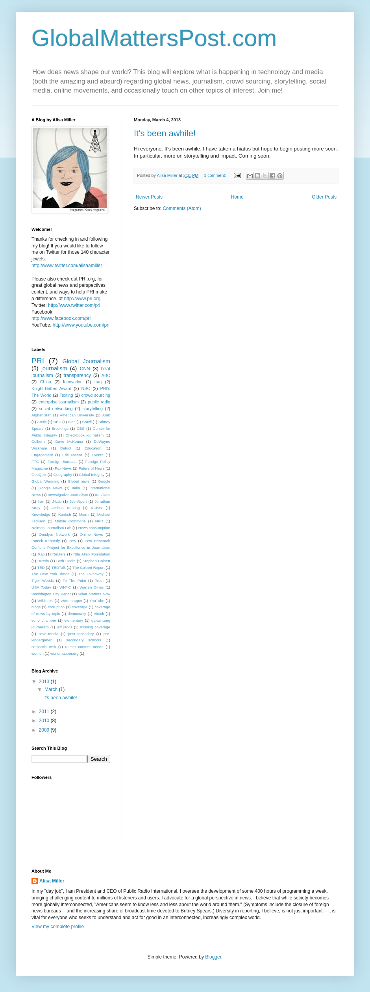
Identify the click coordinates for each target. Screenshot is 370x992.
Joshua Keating (66, 507)
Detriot (65, 448)
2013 (45, 681)
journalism (54, 368)
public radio (99, 401)
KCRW (96, 507)
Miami (84, 514)
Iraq (98, 381)
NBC (86, 388)
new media (48, 634)
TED (40, 567)
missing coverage (95, 627)
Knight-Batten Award (51, 388)
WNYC (65, 587)
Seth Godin (66, 561)
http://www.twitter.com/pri (74, 305)
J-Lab (56, 501)
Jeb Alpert (78, 501)
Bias (72, 422)
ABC (106, 375)
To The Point (74, 580)
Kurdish (64, 514)
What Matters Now (94, 594)
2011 (45, 711)
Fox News (63, 468)
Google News (51, 488)
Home (237, 197)
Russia (43, 561)
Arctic (42, 422)
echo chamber (43, 620)
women (37, 653)
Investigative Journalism (68, 494)
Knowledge (40, 514)
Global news (78, 481)
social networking (56, 408)
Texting (66, 395)
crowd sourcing (95, 395)
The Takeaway (91, 574)
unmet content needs (84, 647)
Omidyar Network (54, 534)
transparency (77, 375)
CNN (85, 369)
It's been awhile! (165, 133)
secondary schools (83, 640)
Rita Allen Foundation (91, 554)
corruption (56, 607)
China (45, 381)
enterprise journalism (59, 401)
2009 (45, 730)
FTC (35, 461)
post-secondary (81, 634)
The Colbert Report (88, 567)
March (51, 689)
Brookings (60, 428)
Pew (72, 541)
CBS (81, 428)
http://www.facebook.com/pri (61, 318)
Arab (106, 415)
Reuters (59, 554)
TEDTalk (59, 567)
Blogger (213, 957)
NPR (99, 521)
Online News (91, 534)
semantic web (43, 647)
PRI (37, 361)
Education (93, 448)
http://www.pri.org (82, 298)
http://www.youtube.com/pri (81, 325)
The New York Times (50, 574)
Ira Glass (102, 494)
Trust (99, 580)
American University (77, 415)
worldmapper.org (64, 653)
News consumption (94, 528)
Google (104, 481)
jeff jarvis (64, 627)
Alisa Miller (51, 881)
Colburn (38, 441)
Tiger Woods (42, 580)
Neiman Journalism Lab (51, 528)
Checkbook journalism (85, 435)
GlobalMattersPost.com (154, 38)
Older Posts (324, 197)
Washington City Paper (51, 594)
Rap (41, 554)
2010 (45, 720)
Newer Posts (149, 197)
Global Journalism (86, 361)
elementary (74, 620)
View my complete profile (57, 926)
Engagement (42, 455)
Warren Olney (92, 587)
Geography (62, 474)
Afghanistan (41, 415)
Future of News (92, 468)
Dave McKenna (69, 441)
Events (97, 455)
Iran (41, 501)
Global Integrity (92, 474)
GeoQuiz (38, 474)
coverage (79, 607)
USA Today (41, 587)
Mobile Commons (70, 521)
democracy (77, 613)
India (76, 488)
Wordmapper (71, 600)
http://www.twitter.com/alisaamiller (66, 265)
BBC (57, 422)
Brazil (87, 422)
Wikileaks (45, 600)
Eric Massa (72, 455)
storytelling (92, 408)
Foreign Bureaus (62, 461)
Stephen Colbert (96, 561)
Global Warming (45, 481)
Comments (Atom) (182, 208)
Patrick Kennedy (45, 541)
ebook (99, 613)
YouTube (96, 600)
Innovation (73, 381)
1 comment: (215, 175)
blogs (36, 607)
